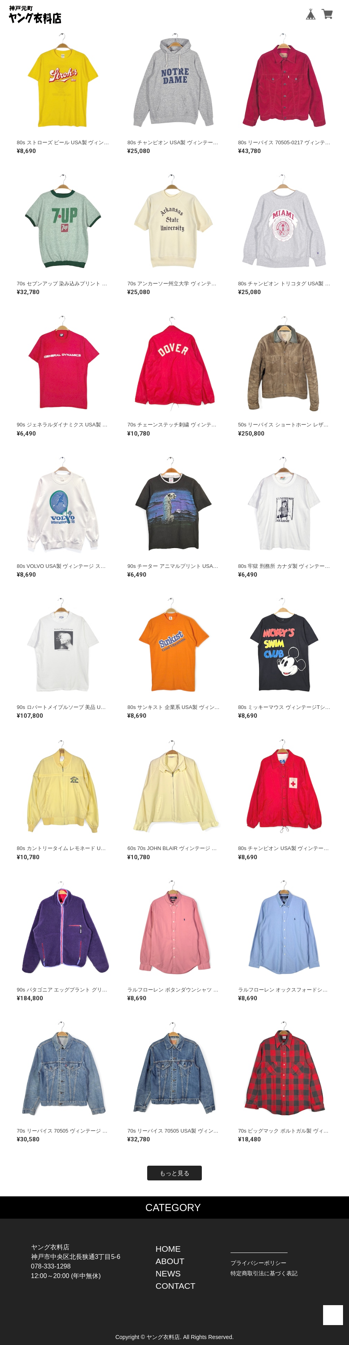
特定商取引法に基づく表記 (264, 1273)
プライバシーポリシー (258, 1263)
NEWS (168, 1273)
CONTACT (175, 1285)
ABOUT (170, 1261)
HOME (168, 1248)
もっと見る (174, 1173)
